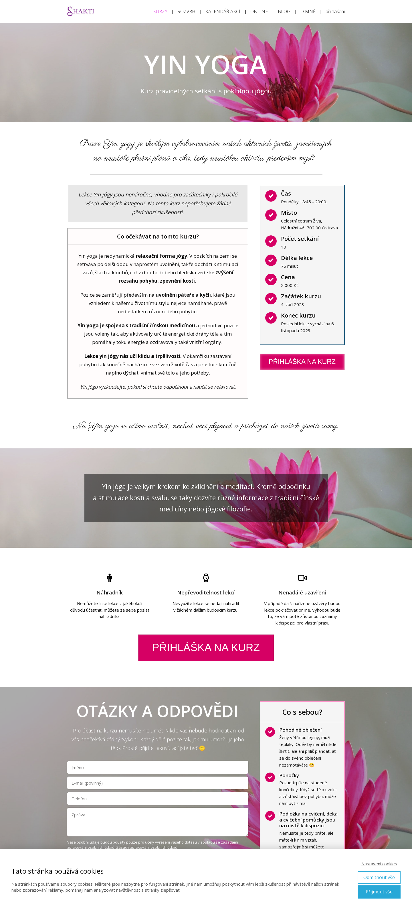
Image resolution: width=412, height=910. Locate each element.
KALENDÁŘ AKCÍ (222, 11)
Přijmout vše (379, 892)
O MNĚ (308, 11)
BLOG (284, 11)
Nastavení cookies (379, 863)
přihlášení (335, 11)
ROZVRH (186, 11)
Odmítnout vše (379, 877)
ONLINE (259, 11)
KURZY (160, 11)
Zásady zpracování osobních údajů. (147, 847)
